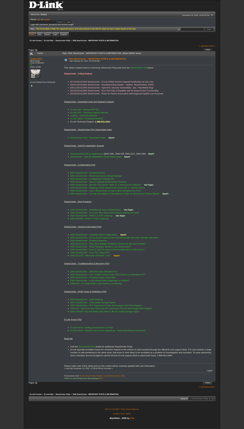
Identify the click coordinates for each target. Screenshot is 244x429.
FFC (101, 378)
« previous (204, 46)
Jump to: (184, 399)
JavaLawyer (36, 59)
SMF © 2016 (120, 409)
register (46, 19)
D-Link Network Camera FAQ (113, 376)
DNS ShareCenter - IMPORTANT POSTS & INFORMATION (97, 59)
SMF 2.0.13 (109, 409)
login (39, 19)
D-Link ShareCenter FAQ (90, 376)
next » (212, 46)
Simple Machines (132, 409)
